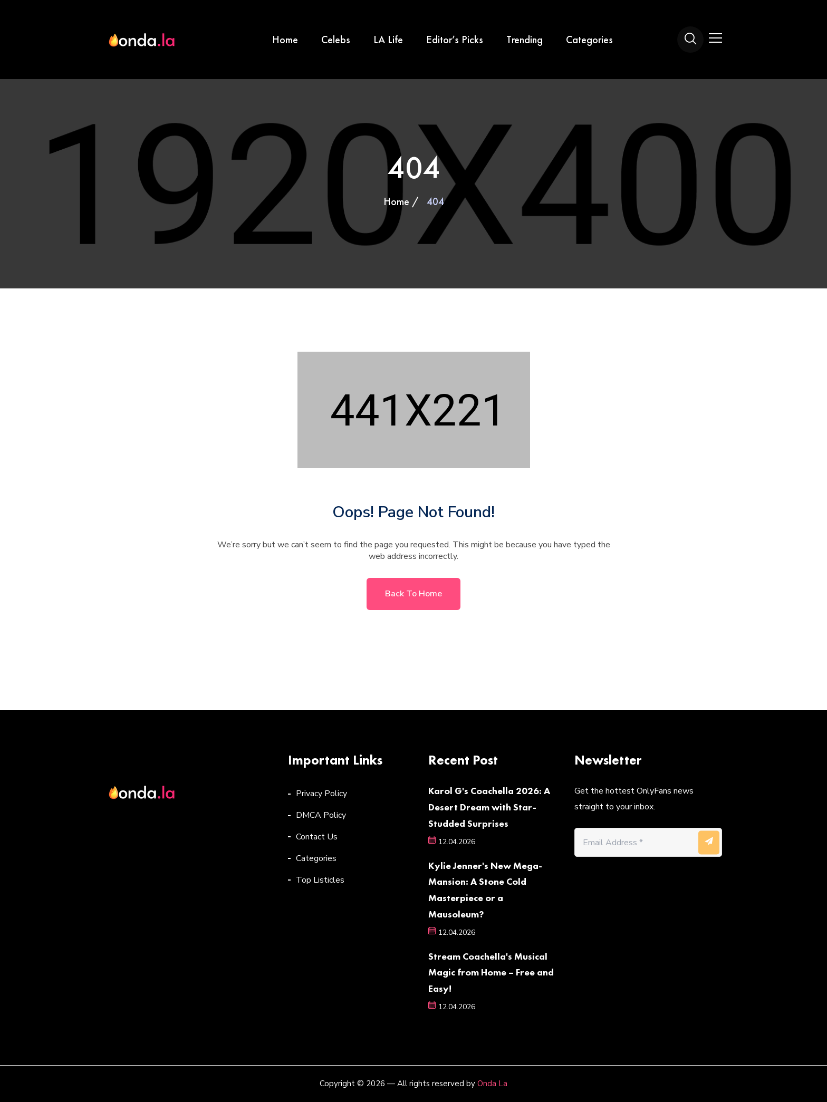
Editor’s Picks (454, 39)
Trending (524, 39)
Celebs (335, 39)
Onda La (492, 1083)
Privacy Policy (321, 793)
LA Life (388, 39)
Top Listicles (320, 880)
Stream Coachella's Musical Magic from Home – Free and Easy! (491, 972)
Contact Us (317, 837)
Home (285, 39)
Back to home (413, 594)
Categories (589, 39)
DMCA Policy (321, 815)
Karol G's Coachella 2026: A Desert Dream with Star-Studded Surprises (489, 807)
